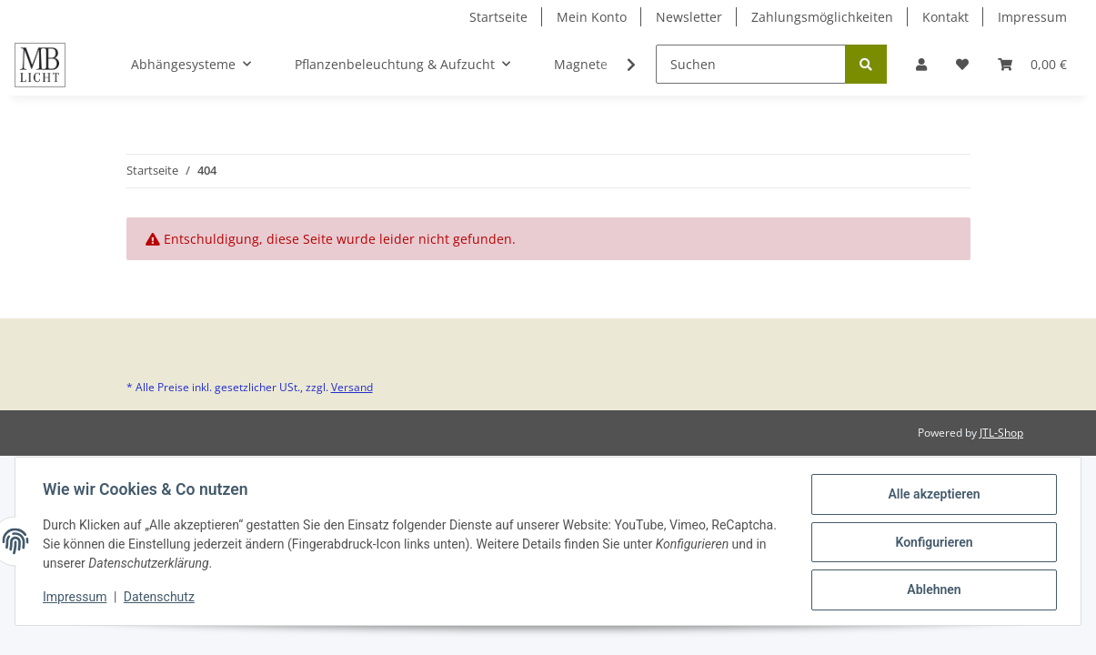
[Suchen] (751, 64)
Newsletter (689, 16)
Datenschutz (161, 598)
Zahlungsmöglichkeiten (822, 16)
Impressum (1032, 16)
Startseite (498, 16)
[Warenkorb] (1032, 64)
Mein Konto (592, 16)
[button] (921, 64)
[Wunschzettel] (962, 64)
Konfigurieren (931, 543)
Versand (352, 387)
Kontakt (945, 16)
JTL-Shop (1001, 432)
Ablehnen (932, 590)
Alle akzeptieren (932, 496)
